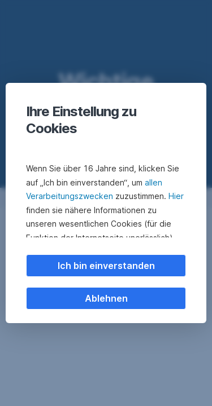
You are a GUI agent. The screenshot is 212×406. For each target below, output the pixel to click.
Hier (176, 196)
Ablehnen (106, 298)
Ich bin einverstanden (106, 265)
